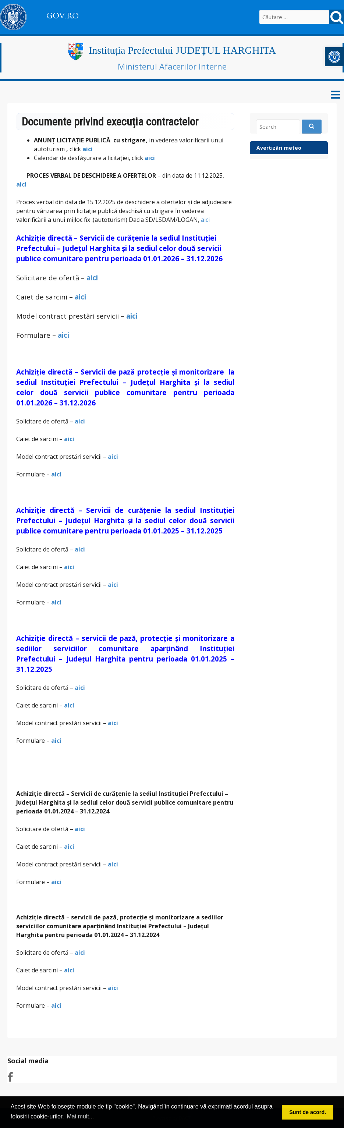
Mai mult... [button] (80, 1116)
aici (88, 149)
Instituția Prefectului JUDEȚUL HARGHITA (182, 50)
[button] (334, 56)
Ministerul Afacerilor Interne (172, 66)
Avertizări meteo (278, 147)
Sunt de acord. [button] (307, 1112)
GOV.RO (62, 16)
